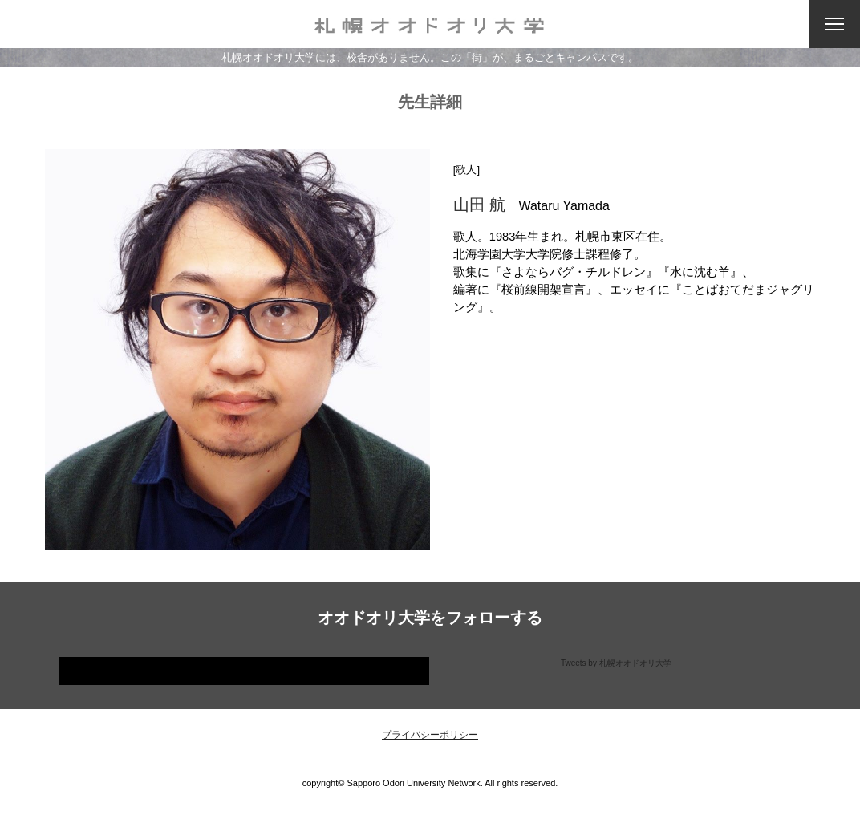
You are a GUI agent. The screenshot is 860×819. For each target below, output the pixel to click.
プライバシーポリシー (430, 734)
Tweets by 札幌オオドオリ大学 (616, 663)
